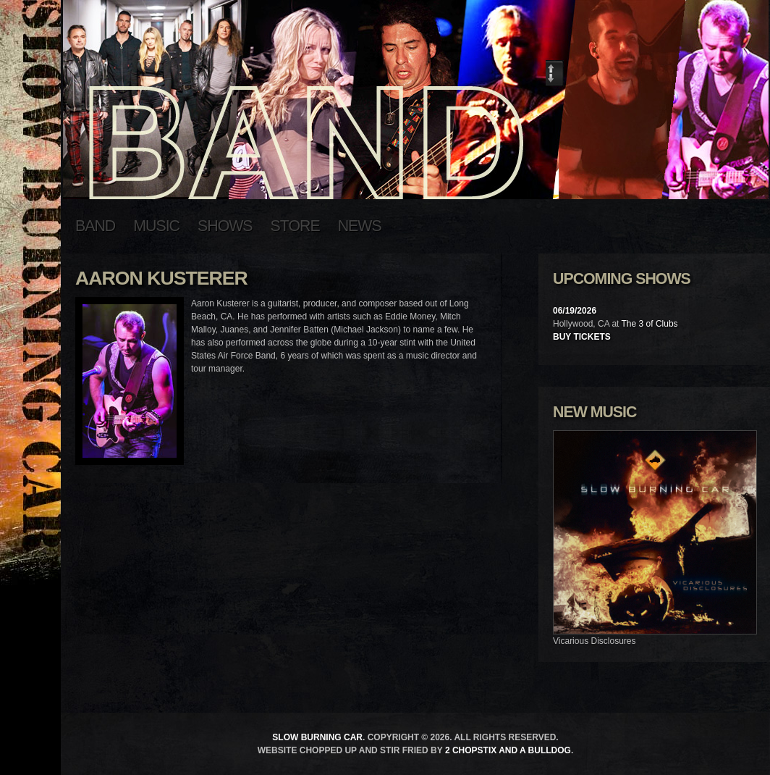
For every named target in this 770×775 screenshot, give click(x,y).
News (359, 226)
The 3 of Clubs (650, 324)
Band (95, 226)
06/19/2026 (574, 311)
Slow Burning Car (317, 737)
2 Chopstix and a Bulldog (508, 750)
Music (156, 226)
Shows (225, 226)
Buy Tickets (582, 337)
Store (295, 226)
